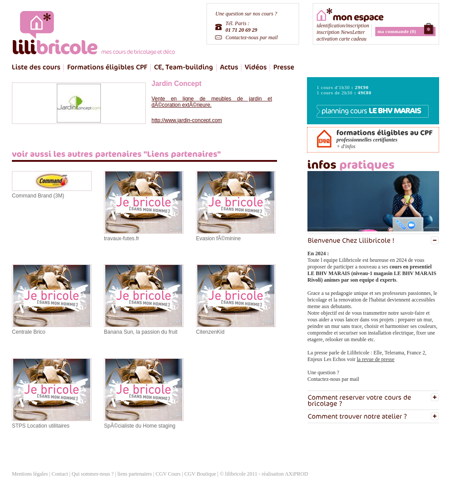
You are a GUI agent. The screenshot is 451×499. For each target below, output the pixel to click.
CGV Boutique (200, 474)
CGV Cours (168, 474)
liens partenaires (135, 474)
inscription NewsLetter (341, 32)
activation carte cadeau (341, 39)
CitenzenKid (210, 332)
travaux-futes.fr (121, 238)
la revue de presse (376, 359)
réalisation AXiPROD (285, 474)
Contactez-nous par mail (252, 37)
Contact (60, 474)
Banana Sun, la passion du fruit (140, 332)
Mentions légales (30, 474)
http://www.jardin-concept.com (187, 120)
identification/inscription (343, 25)
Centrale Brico (28, 332)
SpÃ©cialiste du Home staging (139, 426)
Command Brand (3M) (38, 196)
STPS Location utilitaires (41, 426)
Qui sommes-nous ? (93, 474)
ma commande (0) (396, 31)
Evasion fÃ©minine (218, 238)
